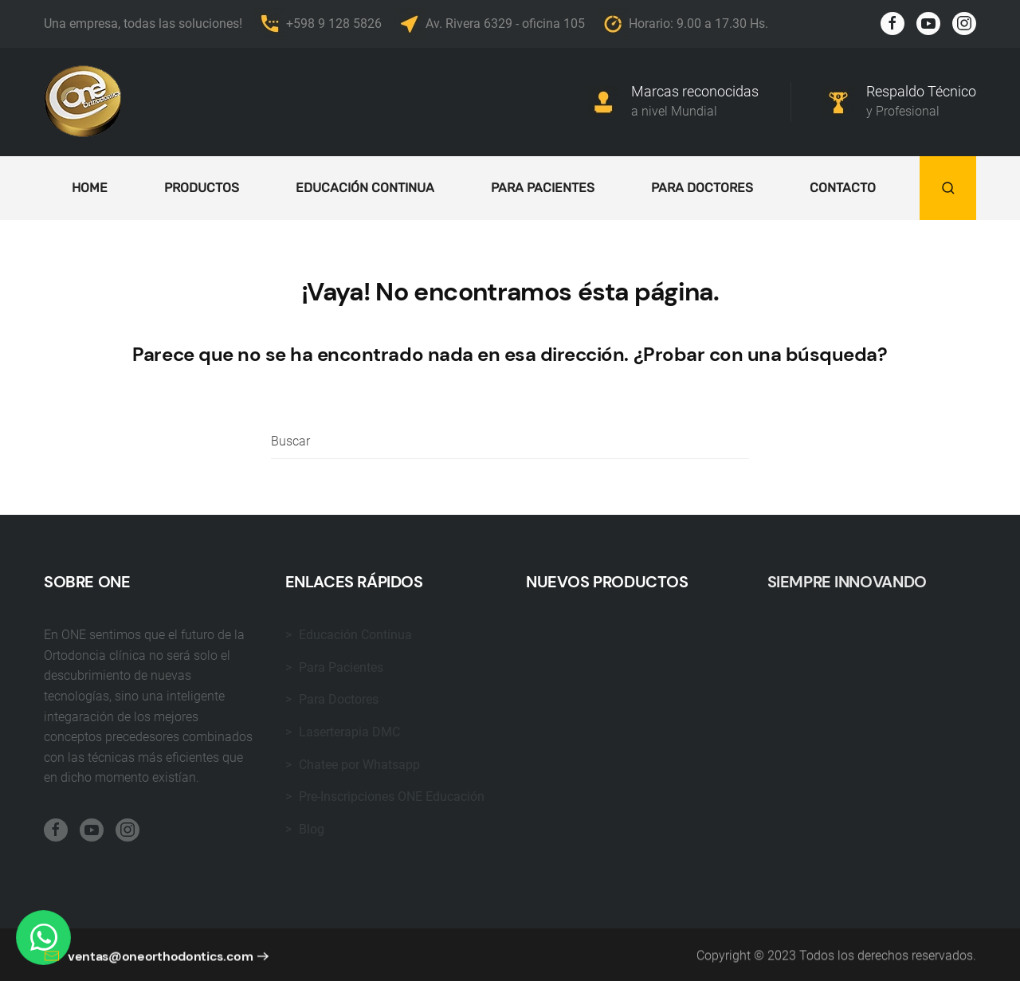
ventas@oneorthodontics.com (148, 964)
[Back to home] (84, 102)
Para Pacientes (542, 187)
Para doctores (702, 187)
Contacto (843, 187)
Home (90, 187)
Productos (201, 187)
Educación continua (365, 187)
